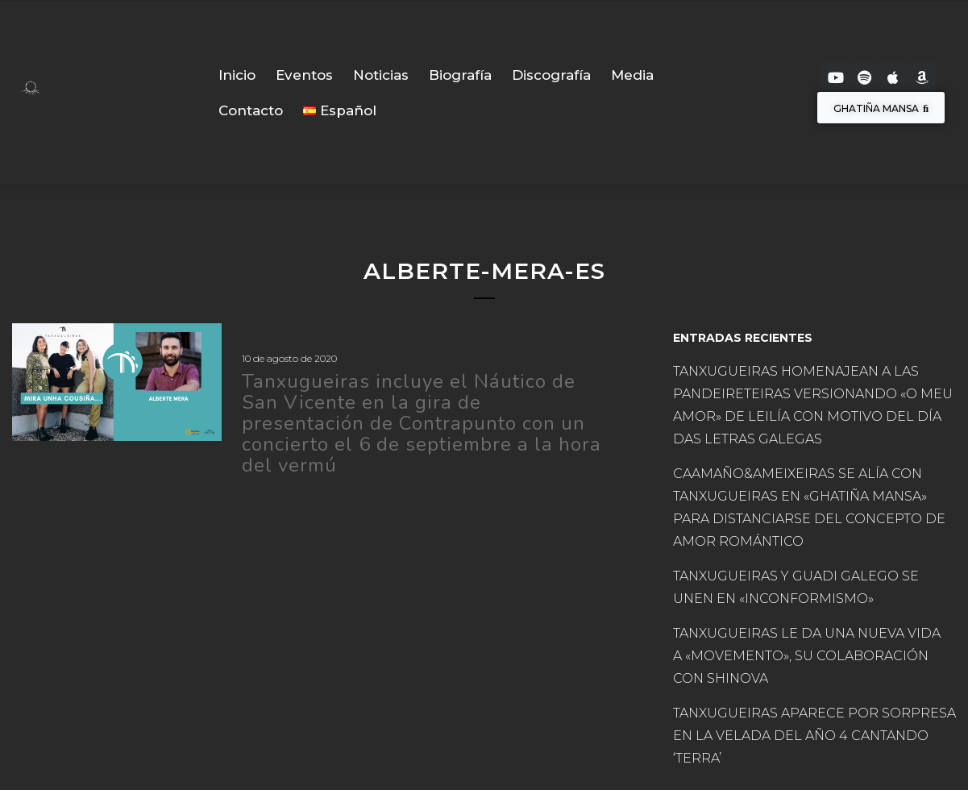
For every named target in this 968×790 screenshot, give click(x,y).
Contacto (250, 110)
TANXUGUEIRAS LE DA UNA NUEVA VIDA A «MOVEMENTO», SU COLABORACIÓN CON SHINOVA (807, 656)
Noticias (381, 75)
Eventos (304, 75)
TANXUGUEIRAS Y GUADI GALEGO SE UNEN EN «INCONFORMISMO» (796, 587)
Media (632, 75)
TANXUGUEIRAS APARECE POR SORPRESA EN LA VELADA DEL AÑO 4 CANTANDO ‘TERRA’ (814, 735)
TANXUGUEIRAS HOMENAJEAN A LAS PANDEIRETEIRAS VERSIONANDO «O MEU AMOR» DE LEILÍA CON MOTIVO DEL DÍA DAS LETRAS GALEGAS (813, 405)
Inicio (237, 75)
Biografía (460, 75)
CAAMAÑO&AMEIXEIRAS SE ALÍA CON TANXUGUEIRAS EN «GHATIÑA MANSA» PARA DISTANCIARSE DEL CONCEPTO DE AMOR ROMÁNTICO (809, 507)
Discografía (551, 75)
